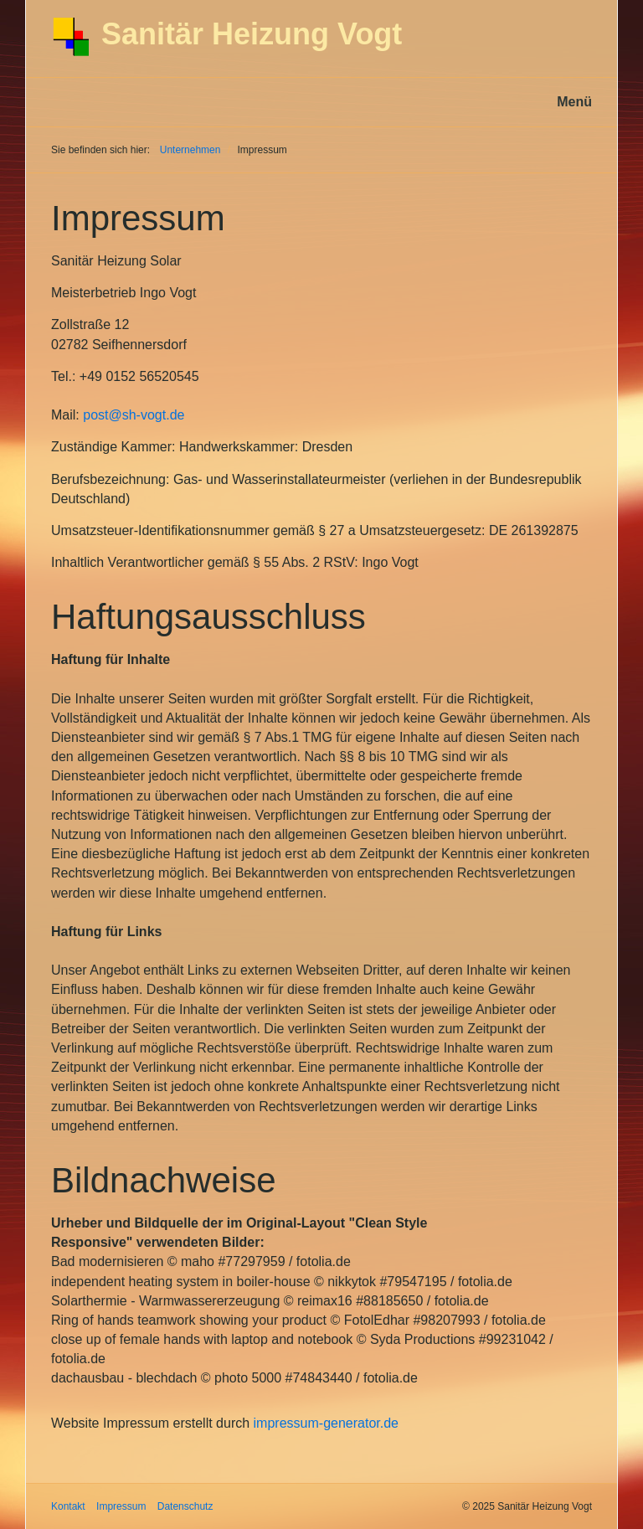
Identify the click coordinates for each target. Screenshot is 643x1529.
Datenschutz (185, 1506)
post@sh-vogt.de (133, 415)
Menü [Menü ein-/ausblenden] (574, 102)
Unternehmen (190, 150)
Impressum (121, 1506)
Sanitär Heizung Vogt (251, 34)
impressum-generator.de (326, 1423)
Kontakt (68, 1506)
